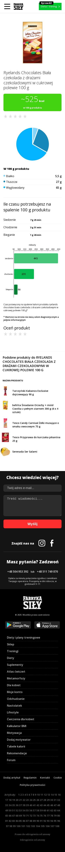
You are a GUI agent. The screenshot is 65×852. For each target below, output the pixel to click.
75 (41, 815)
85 (20, 821)
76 (44, 815)
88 (30, 821)
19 (13, 800)
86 (24, 821)
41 (34, 805)
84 (17, 821)
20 (17, 800)
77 (48, 815)
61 (48, 810)
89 (34, 821)
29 (48, 800)
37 (20, 805)
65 (6, 815)
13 (48, 794)
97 (7, 826)
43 (41, 805)
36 (17, 805)
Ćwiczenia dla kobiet (20, 719)
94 (51, 821)
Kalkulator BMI (16, 726)
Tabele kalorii (16, 746)
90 (37, 821)
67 (13, 815)
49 (6, 810)
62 (51, 810)
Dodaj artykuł (11, 777)
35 (13, 805)
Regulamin (30, 777)
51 (13, 810)
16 (59, 794)
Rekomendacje (17, 753)
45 (48, 805)
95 (55, 821)
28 (44, 800)
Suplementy (15, 665)
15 (55, 794)
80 (58, 815)
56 (30, 810)
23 (27, 800)
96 (58, 821)
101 (23, 826)
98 (10, 826)
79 (55, 815)
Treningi (12, 651)
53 (20, 810)
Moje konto (15, 692)
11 (41, 794)
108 (57, 826)
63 (55, 810)
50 (10, 810)
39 (27, 805)
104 (38, 826)
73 (34, 815)
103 (33, 826)
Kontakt (45, 777)
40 (30, 805)
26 (37, 800)
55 (27, 810)
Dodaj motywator (19, 740)
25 (34, 800)
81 (6, 821)
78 (51, 815)
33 (6, 805)
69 (20, 815)
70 (24, 815)
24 (30, 800)
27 (41, 800)
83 (13, 821)
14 (52, 794)
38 (24, 805)
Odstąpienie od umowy (32, 839)
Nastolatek (14, 705)
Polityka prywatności (32, 785)
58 (37, 810)
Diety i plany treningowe (23, 637)
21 (20, 800)
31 (55, 800)
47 (55, 805)
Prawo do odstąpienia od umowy (32, 834)
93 (48, 821)
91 (41, 821)
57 (34, 810)
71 (27, 815)
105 (43, 826)
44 (44, 805)
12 (45, 794)
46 (51, 805)
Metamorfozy (16, 678)
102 (28, 826)
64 (58, 810)
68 (17, 815)
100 (18, 826)
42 (37, 805)
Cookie (58, 777)
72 (30, 815)
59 (41, 810)
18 (10, 800)
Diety (10, 658)
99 (14, 826)
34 (10, 805)
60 (44, 810)
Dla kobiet (14, 685)
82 (10, 821)
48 (58, 805)
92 (44, 821)
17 (6, 800)
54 (24, 810)
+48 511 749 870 (47, 571)
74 (37, 815)
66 (10, 815)
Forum (11, 760)
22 (24, 800)
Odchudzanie (16, 699)
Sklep (10, 644)
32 (58, 800)
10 (38, 794)
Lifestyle (13, 712)
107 (52, 826)
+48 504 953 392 (17, 571)
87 (27, 821)
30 (51, 800)
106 (47, 826)
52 (17, 810)
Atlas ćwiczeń (16, 671)
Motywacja (14, 733)
